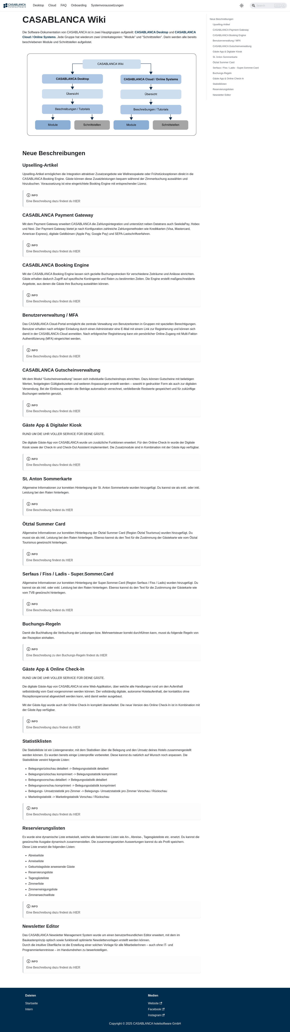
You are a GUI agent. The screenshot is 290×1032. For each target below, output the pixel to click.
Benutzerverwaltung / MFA (227, 40)
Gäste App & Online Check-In (228, 78)
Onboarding (79, 5)
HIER (76, 201)
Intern (29, 1009)
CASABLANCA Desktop (151, 32)
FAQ (64, 5)
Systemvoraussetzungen (107, 5)
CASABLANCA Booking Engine (229, 35)
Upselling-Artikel (221, 24)
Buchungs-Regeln (222, 73)
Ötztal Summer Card (224, 62)
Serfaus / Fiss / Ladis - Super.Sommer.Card (236, 67)
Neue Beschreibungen (221, 19)
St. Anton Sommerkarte (225, 57)
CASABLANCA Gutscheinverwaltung (232, 46)
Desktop (38, 5)
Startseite (31, 1003)
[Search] (268, 6)
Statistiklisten (220, 84)
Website (155, 1003)
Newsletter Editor (222, 94)
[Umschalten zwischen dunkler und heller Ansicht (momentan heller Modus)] (242, 6)
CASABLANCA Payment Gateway (231, 29)
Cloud (52, 5)
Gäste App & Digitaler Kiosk (227, 51)
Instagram (156, 1015)
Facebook (156, 1009)
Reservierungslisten (223, 89)
